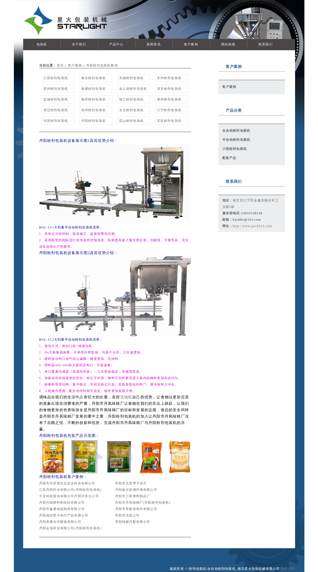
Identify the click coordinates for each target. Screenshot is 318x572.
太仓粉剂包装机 (131, 110)
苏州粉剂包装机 (55, 89)
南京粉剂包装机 (93, 78)
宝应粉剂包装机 (169, 121)
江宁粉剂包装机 (169, 110)
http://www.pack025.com (252, 226)
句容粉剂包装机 (55, 121)
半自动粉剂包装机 (236, 140)
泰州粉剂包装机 (169, 99)
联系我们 (266, 44)
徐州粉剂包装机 (93, 110)
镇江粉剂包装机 (131, 99)
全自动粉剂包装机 (236, 131)
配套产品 (229, 158)
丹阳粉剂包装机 (93, 121)
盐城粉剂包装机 (55, 99)
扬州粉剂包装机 (93, 99)
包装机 (42, 44)
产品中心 (116, 44)
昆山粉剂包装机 (131, 121)
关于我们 (79, 44)
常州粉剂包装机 (169, 78)
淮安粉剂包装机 (169, 89)
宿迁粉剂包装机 (55, 110)
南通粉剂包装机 (93, 89)
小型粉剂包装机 (234, 149)
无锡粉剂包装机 (131, 78)
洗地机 (126, 397)
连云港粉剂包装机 (133, 89)
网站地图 (228, 44)
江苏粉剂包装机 (55, 78)
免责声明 (288, 569)
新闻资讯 (154, 44)
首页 (60, 65)
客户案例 (191, 44)
